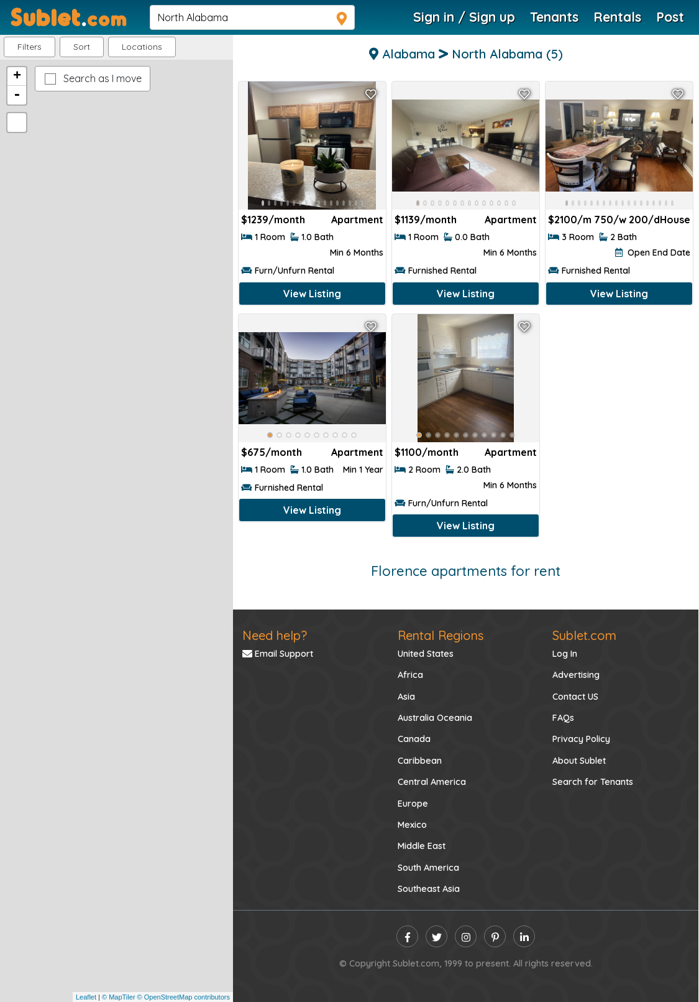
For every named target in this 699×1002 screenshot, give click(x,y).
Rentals (617, 17)
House (675, 219)
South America (428, 867)
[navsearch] (252, 17)
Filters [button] (29, 46)
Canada (414, 739)
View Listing (312, 293)
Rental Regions (440, 635)
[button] (142, 47)
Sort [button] (81, 46)
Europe (413, 803)
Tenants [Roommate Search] (554, 17)
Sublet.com (584, 635)
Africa (410, 674)
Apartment (357, 219)
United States (426, 653)
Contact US (575, 696)
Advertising (576, 674)
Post (670, 17)
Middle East (421, 845)
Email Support (277, 653)
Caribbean (420, 760)
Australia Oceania (435, 717)
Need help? (274, 635)
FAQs (563, 717)
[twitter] (436, 936)
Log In (564, 653)
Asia (406, 696)
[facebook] (407, 936)
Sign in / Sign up (464, 17)
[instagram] (466, 936)
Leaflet (86, 997)
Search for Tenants (592, 781)
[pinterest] (495, 936)
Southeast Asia (429, 888)
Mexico (412, 824)
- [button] (16, 95)
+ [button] (17, 76)
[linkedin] (524, 936)
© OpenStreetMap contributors (183, 997)
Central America (432, 781)
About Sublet (579, 760)
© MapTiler (118, 997)
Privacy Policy (581, 739)
